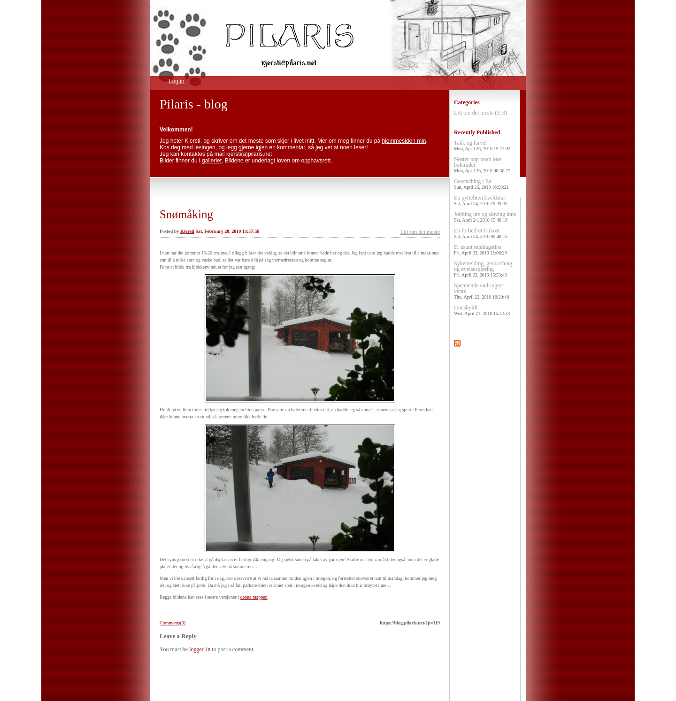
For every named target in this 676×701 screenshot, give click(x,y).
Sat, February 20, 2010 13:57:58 (227, 231)
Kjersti (187, 231)
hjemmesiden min (404, 141)
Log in (176, 81)
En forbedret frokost (480, 233)
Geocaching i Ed (481, 184)
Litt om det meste (420, 232)
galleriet (212, 160)
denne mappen (254, 597)
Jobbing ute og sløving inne (485, 217)
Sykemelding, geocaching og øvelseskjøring (483, 268)
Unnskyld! (482, 310)
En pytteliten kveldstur (480, 200)
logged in (199, 649)
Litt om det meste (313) (480, 112)
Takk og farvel (482, 145)
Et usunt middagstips (480, 249)
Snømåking (186, 214)
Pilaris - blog (194, 104)
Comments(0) (172, 622)
